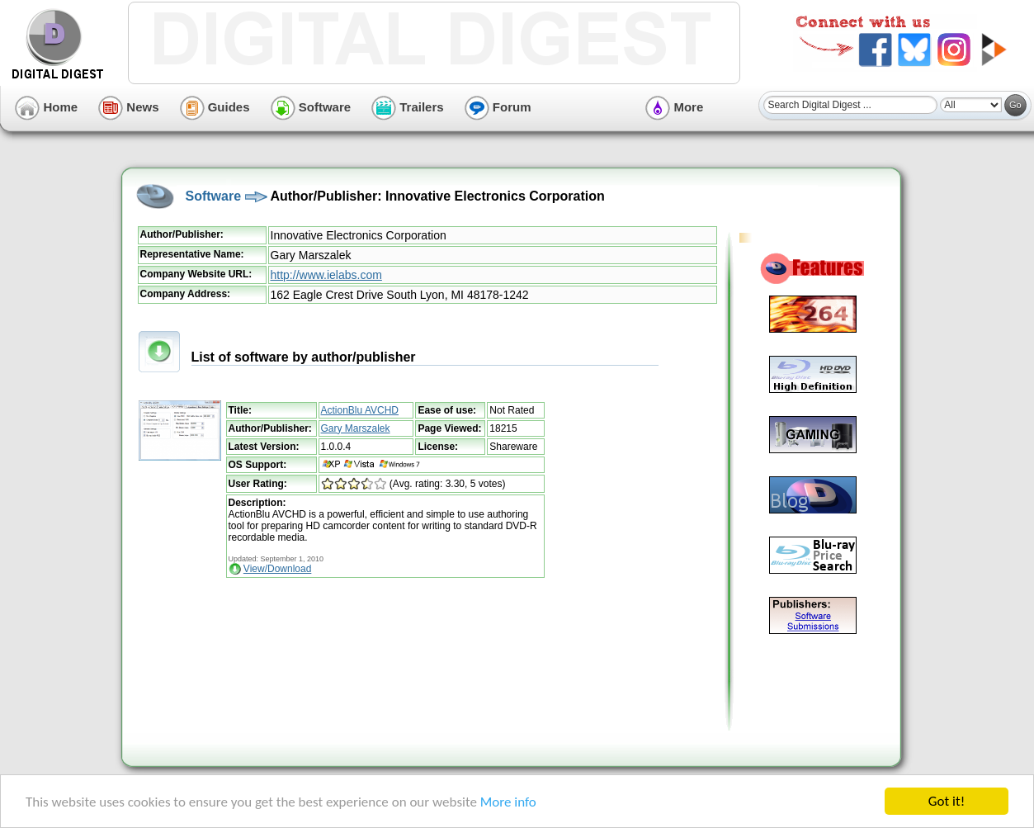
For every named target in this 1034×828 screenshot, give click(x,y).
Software (311, 107)
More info (508, 802)
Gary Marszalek (355, 428)
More (674, 107)
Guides (215, 107)
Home (46, 107)
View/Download (277, 569)
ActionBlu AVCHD (360, 410)
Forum (498, 107)
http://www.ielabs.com (326, 275)
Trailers (407, 107)
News (128, 107)
